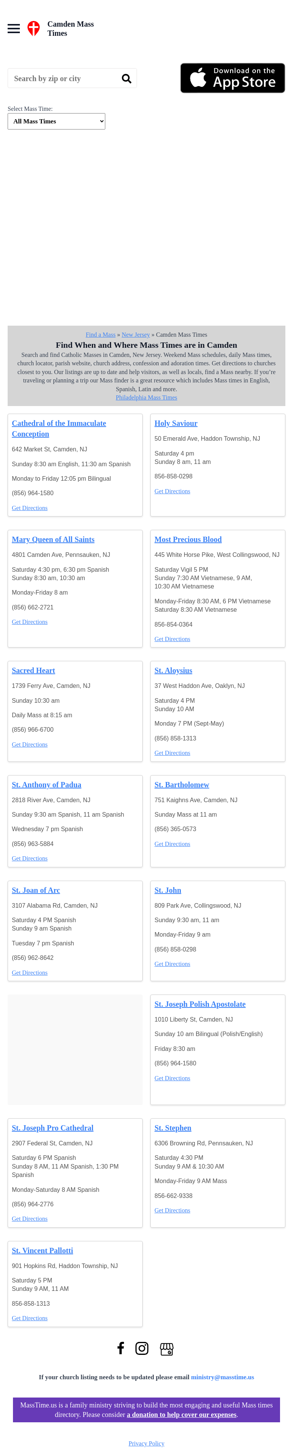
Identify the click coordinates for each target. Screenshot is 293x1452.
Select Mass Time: (30, 109)
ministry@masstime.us (222, 1377)
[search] (127, 78)
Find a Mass (101, 334)
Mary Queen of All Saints (53, 539)
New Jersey (136, 334)
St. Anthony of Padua (46, 784)
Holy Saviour (176, 423)
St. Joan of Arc (36, 890)
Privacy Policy (146, 1443)
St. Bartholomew (182, 784)
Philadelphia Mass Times (146, 397)
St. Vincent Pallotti (42, 1250)
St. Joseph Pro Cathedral (52, 1128)
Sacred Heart (33, 670)
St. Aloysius (173, 670)
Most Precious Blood (188, 539)
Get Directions (30, 508)
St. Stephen (173, 1128)
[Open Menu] (14, 28)
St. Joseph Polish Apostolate (200, 1004)
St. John (168, 890)
